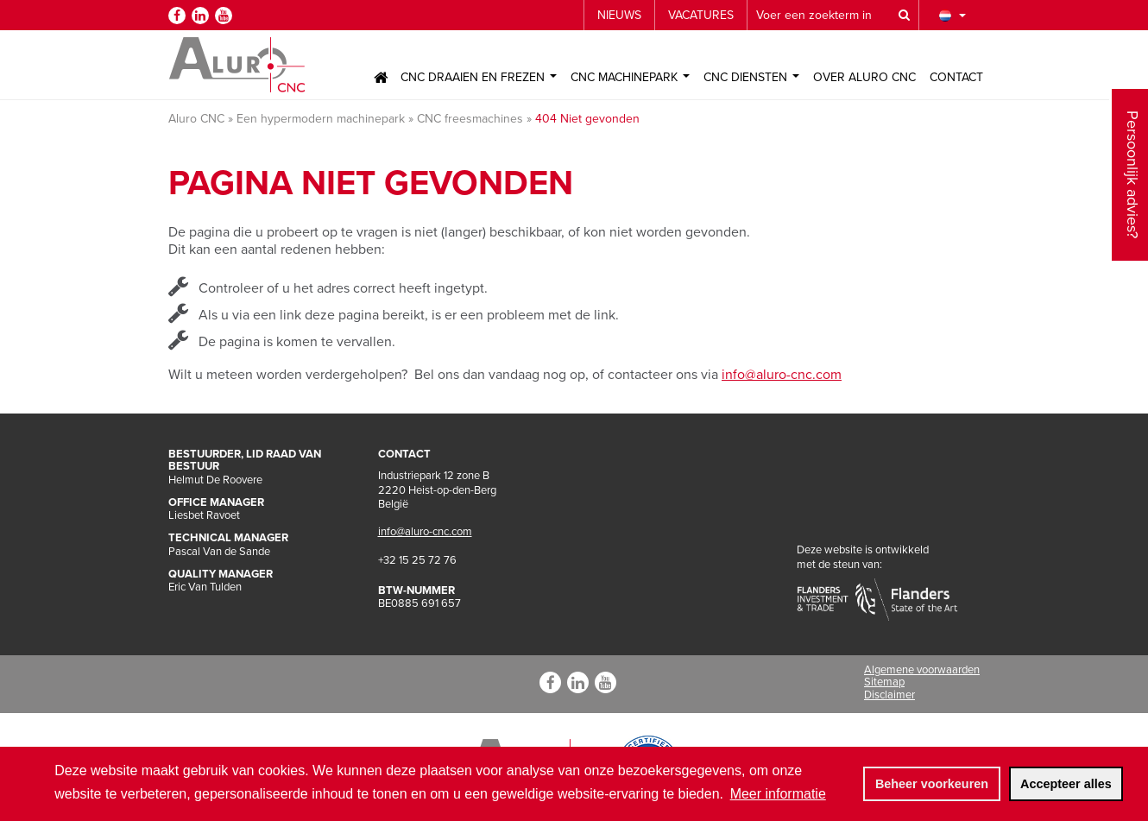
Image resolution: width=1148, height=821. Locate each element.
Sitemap (884, 682)
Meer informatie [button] (778, 793)
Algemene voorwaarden (922, 670)
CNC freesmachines (470, 118)
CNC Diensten (751, 77)
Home (381, 77)
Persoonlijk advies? (1132, 123)
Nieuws (619, 15)
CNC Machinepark (630, 77)
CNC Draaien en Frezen (479, 77)
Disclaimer (889, 695)
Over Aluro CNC (864, 77)
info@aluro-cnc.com (782, 374)
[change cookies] (931, 784)
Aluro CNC (196, 118)
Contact (956, 77)
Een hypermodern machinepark (321, 118)
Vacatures (701, 15)
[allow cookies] (1066, 784)
